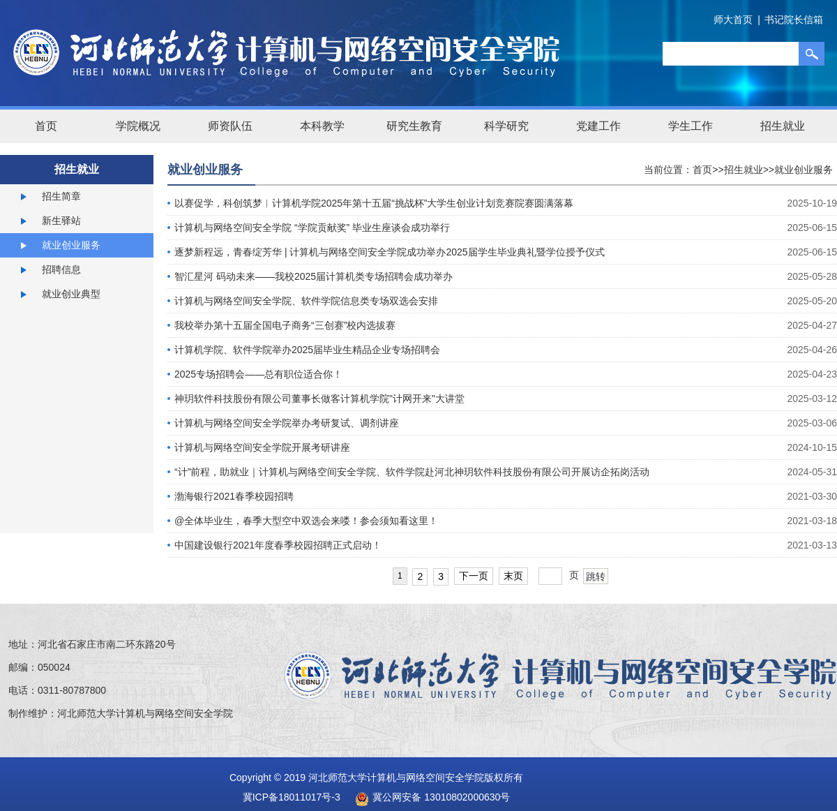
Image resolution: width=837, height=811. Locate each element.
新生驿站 (61, 220)
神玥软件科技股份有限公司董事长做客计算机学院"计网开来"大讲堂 (319, 398)
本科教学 (322, 126)
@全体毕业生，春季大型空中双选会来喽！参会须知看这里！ (306, 520)
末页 (513, 575)
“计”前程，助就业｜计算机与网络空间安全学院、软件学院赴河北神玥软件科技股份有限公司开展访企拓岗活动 (411, 471)
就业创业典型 (71, 293)
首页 (46, 126)
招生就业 (782, 126)
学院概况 (138, 126)
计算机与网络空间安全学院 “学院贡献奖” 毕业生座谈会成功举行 (312, 227)
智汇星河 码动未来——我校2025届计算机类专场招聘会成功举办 (313, 276)
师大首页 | (737, 19)
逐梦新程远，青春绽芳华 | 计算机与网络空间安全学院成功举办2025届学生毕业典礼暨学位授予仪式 (389, 252)
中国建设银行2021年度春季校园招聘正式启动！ (278, 545)
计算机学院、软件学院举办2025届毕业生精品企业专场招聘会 (307, 349)
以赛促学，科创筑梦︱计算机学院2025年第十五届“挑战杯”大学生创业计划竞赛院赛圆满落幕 (373, 203)
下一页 (473, 575)
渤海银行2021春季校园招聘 (234, 496)
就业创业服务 (71, 245)
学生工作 (690, 126)
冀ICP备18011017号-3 (291, 797)
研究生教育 (414, 126)
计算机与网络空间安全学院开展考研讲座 (262, 447)
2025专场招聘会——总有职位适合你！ (258, 374)
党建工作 (598, 126)
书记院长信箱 (793, 19)
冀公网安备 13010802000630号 (429, 797)
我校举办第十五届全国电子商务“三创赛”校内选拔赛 (284, 325)
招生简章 (61, 196)
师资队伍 (230, 126)
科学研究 (506, 126)
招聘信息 (61, 269)
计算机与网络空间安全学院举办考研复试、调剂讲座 (286, 423)
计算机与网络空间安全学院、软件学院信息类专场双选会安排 (306, 300)
